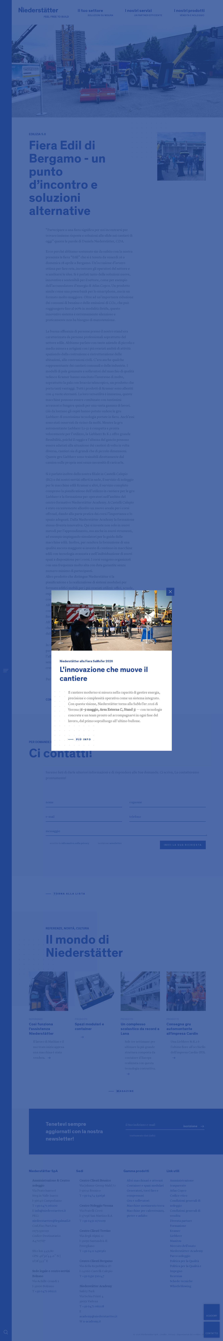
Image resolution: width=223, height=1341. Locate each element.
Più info (83, 739)
